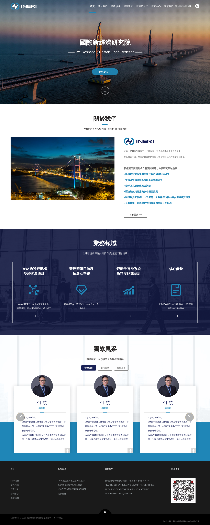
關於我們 (102, 6)
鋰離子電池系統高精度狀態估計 (72, 491)
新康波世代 (142, 6)
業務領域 (115, 6)
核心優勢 (62, 495)
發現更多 (105, 63)
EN (183, 6)
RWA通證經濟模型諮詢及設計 (71, 482)
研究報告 (128, 6)
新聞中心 (156, 6)
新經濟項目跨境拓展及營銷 (70, 487)
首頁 (92, 6)
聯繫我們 (168, 6)
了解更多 (135, 216)
